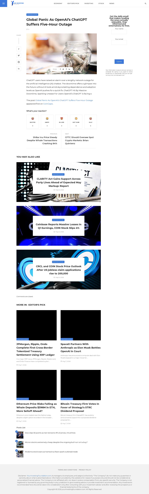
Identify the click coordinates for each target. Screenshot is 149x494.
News (111, 3)
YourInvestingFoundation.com (39, 476)
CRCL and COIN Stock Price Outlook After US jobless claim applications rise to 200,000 (58, 270)
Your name (119, 31)
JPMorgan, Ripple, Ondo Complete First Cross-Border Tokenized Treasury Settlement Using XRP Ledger (35, 349)
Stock (101, 3)
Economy (58, 3)
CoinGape (48, 104)
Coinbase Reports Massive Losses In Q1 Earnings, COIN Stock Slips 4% (58, 226)
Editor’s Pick (73, 3)
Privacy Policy (85, 470)
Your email (119, 41)
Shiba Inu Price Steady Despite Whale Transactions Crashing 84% (42, 140)
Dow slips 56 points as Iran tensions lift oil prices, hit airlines (50, 433)
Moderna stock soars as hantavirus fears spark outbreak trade (51, 452)
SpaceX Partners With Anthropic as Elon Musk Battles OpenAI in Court (80, 348)
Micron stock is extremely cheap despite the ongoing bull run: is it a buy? (56, 442)
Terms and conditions (67, 470)
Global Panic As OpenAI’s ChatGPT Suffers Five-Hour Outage (64, 100)
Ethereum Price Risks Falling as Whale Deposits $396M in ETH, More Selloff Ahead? (36, 407)
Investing (88, 3)
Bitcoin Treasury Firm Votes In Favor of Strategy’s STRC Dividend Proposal (80, 407)
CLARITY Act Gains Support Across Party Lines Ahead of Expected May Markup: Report (58, 182)
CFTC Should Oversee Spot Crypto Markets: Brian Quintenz (79, 140)
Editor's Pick (32, 14)
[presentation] (119, 53)
